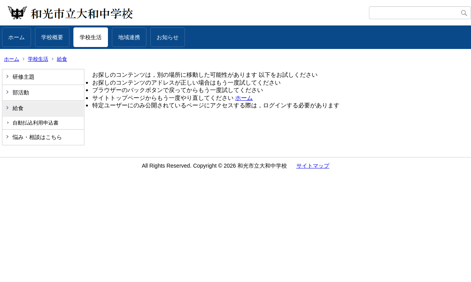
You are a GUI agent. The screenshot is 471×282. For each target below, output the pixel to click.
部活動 (21, 92)
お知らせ (168, 37)
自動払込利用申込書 (35, 123)
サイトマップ (312, 166)
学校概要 (52, 37)
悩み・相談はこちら (37, 137)
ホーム (16, 37)
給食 (62, 59)
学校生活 (91, 37)
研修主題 (24, 77)
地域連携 (129, 37)
